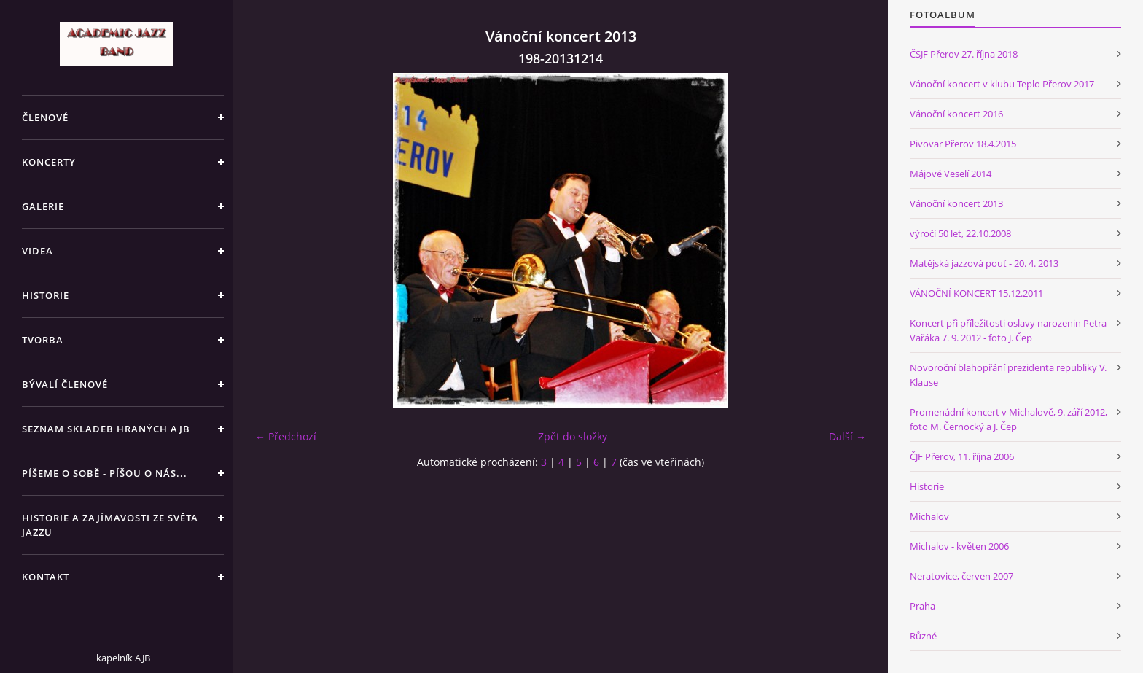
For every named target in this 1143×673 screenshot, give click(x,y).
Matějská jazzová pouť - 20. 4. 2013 (984, 263)
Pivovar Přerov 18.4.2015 (963, 143)
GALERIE (43, 206)
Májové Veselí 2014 (950, 173)
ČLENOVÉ (45, 117)
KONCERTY (49, 161)
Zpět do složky (572, 436)
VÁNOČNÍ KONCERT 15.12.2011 (976, 293)
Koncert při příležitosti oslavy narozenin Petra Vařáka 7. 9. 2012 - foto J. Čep (1008, 330)
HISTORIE (45, 295)
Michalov (929, 516)
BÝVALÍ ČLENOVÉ (65, 384)
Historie (927, 486)
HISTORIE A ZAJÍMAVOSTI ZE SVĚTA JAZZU (110, 525)
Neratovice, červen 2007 (961, 576)
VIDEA (37, 250)
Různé (923, 635)
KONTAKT (45, 576)
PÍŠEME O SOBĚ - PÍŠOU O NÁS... (104, 473)
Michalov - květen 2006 (959, 546)
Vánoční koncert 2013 (956, 203)
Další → (847, 436)
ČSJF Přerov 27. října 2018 (964, 54)
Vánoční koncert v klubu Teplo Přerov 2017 (1002, 83)
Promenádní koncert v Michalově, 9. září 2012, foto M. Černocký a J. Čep (1008, 419)
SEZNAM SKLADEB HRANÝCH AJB (106, 428)
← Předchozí (285, 436)
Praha (922, 605)
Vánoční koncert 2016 (956, 113)
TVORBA (42, 339)
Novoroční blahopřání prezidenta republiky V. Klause (1008, 375)
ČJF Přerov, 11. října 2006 (962, 456)
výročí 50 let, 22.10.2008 (960, 233)
